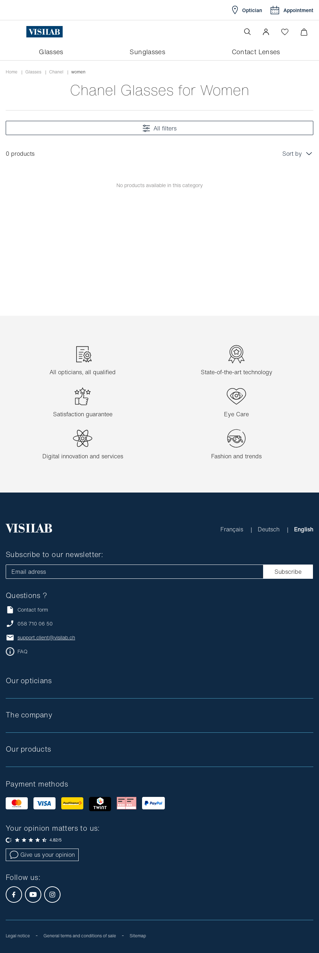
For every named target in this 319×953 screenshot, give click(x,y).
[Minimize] (304, 32)
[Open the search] (247, 31)
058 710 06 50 (35, 623)
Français (232, 529)
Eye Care (236, 414)
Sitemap (138, 936)
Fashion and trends (236, 456)
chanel (56, 72)
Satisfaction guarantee (83, 414)
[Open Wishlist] (285, 32)
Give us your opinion (42, 854)
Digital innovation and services (82, 456)
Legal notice (18, 936)
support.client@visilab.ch (46, 637)
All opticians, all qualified (82, 372)
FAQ (22, 651)
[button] (266, 31)
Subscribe (288, 571)
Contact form (27, 609)
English (303, 529)
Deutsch (269, 529)
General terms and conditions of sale (79, 936)
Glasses (33, 72)
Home (11, 72)
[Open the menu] (20, 32)
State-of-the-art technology (236, 372)
